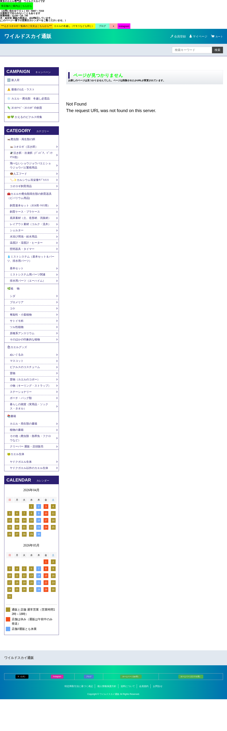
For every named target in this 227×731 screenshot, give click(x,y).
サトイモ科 (17, 341)
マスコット (17, 383)
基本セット (18, 287)
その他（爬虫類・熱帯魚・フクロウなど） (30, 468)
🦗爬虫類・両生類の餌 (22, 143)
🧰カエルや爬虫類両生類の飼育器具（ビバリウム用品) (31, 203)
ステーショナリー (21, 419)
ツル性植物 (17, 348)
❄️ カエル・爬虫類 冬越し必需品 (29, 100)
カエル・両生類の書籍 (24, 453)
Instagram (57, 708)
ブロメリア (18, 322)
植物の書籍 (18, 459)
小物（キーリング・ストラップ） (29, 411)
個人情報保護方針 (106, 717)
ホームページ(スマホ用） (191, 708)
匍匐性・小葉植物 (21, 335)
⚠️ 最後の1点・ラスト (21, 90)
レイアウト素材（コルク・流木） (29, 239)
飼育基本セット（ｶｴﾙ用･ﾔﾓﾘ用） (31, 213)
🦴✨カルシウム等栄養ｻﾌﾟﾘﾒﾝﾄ (30, 186)
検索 (217, 49)
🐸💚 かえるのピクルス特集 (25, 120)
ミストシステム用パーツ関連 (30, 293)
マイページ (199, 36)
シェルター (18, 247)
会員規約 (144, 717)
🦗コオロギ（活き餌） (25, 151)
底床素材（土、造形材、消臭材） (29, 228)
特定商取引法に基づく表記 (79, 717)
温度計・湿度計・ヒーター (27, 260)
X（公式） (22, 708)
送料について (128, 717)
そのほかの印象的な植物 (26, 360)
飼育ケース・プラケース (26, 219)
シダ (14, 316)
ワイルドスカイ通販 (27, 36)
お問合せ (157, 717)
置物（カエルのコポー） (26, 402)
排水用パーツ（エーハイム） (29, 300)
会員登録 (179, 36)
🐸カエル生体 (16, 485)
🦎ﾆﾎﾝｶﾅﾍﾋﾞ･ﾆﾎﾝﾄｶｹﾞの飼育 (25, 110)
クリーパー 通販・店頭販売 (28, 476)
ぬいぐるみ (17, 377)
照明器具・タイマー (23, 266)
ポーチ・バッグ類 (21, 426)
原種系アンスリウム (23, 354)
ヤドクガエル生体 (21, 493)
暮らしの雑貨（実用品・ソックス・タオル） (30, 435)
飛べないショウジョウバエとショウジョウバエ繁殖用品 (30, 171)
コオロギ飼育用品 (21, 192)
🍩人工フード (19, 179)
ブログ (89, 708)
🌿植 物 (13, 308)
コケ (14, 329)
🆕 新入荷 (13, 80)
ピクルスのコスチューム (26, 390)
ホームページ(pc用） (130, 708)
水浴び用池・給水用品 (26, 253)
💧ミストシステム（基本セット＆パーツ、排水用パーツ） (31, 277)
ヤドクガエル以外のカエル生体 (30, 499)
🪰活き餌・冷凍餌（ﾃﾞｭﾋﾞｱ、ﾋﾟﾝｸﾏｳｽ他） (31, 160)
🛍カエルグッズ (17, 369)
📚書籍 (12, 445)
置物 (13, 396)
